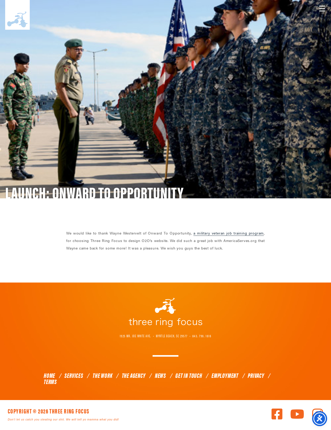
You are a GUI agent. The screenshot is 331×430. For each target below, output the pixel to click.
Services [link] (73, 375)
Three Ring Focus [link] (17, 15)
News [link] (160, 375)
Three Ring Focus (165, 312)
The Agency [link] (134, 375)
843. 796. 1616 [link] (201, 335)
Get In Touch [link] (188, 375)
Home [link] (49, 375)
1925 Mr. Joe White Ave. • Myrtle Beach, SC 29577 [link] (154, 335)
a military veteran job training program (228, 233)
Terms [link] (50, 381)
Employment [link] (225, 375)
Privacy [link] (256, 375)
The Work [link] (102, 375)
